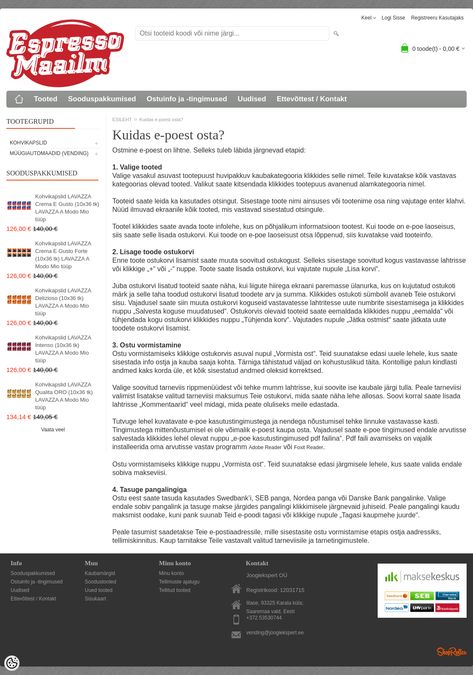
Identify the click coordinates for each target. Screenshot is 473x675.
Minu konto (171, 573)
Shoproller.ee (452, 651)
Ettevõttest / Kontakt (312, 99)
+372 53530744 (264, 618)
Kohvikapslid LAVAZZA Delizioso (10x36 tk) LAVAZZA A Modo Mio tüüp (63, 302)
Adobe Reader (265, 447)
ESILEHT (122, 119)
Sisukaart (95, 599)
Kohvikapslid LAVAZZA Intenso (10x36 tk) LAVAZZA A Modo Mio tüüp (63, 349)
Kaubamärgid (100, 573)
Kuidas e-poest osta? (161, 119)
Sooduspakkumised (102, 99)
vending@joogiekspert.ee (275, 633)
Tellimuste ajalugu (179, 582)
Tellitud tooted (174, 590)
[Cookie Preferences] (11, 663)
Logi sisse (393, 18)
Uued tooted (98, 590)
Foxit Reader (308, 447)
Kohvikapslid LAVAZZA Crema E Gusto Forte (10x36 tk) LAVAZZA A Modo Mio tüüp (63, 254)
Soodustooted (100, 582)
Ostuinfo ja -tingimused (187, 99)
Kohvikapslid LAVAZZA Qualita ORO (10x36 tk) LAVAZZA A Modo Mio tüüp (64, 396)
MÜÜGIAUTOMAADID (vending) (49, 153)
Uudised (252, 99)
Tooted (45, 99)
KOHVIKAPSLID (28, 143)
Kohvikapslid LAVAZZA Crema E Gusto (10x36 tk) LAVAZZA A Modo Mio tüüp (67, 207)
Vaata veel (53, 430)
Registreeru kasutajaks (437, 18)
